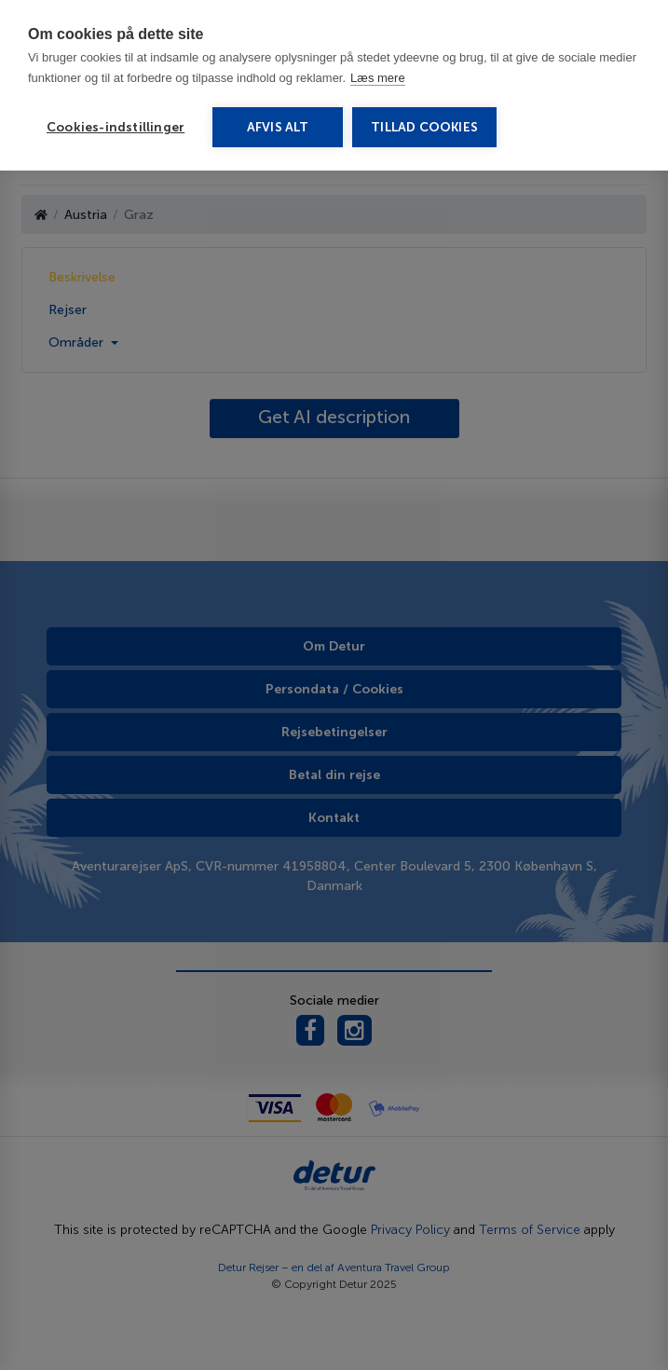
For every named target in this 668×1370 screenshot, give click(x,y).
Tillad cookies (424, 127)
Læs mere (377, 78)
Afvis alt (278, 127)
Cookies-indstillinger (115, 127)
